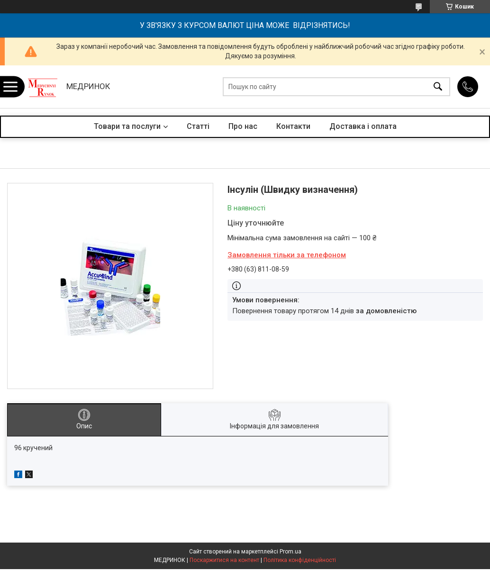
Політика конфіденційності (299, 560)
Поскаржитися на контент (224, 560)
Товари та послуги (127, 126)
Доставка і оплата (363, 126)
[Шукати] (437, 87)
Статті (198, 126)
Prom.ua (290, 551)
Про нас (242, 126)
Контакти (293, 126)
